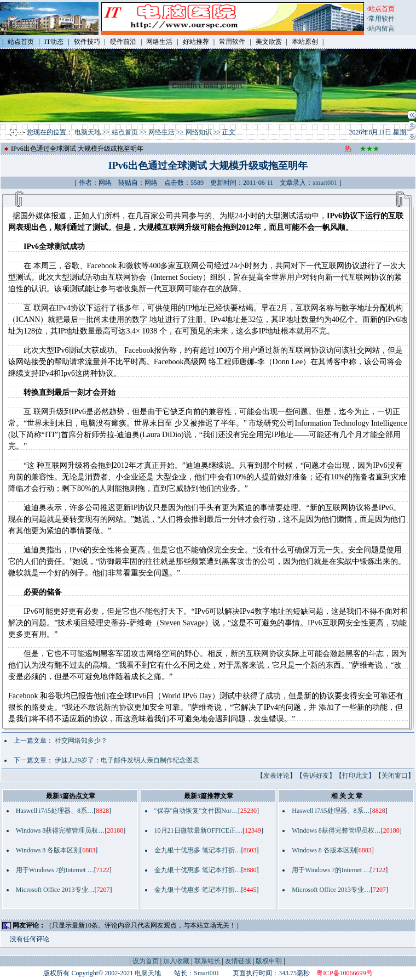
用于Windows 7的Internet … (55, 870)
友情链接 (238, 961)
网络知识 (199, 132)
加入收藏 (176, 961)
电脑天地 (87, 132)
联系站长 (207, 961)
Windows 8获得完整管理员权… (60, 830)
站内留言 (381, 28)
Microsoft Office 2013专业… (55, 890)
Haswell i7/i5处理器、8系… (55, 811)
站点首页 (125, 132)
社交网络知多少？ (81, 740)
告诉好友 (316, 775)
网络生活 (161, 132)
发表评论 (276, 775)
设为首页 (145, 961)
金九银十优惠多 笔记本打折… (197, 850)
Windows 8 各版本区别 (48, 850)
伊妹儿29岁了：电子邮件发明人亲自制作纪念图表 (127, 760)
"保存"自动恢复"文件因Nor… (196, 811)
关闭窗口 (395, 775)
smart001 (325, 182)
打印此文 (355, 775)
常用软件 (381, 18)
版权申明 (269, 961)
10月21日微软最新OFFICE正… (198, 830)
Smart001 (206, 973)
